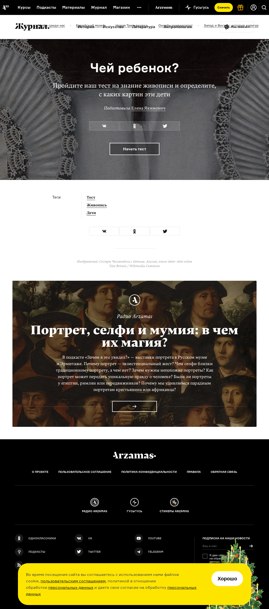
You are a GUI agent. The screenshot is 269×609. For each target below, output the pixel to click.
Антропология (178, 26)
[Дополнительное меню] (139, 7)
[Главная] (134, 455)
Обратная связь (224, 472)
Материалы (73, 7)
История (86, 26)
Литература (143, 26)
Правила (194, 472)
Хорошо (227, 578)
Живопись (97, 205)
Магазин (121, 7)
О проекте (40, 472)
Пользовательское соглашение (84, 472)
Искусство (113, 26)
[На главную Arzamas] (5, 7)
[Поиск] (264, 7)
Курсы (24, 7)
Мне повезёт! (240, 27)
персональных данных (70, 587)
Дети (91, 213)
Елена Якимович (148, 108)
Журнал (99, 7)
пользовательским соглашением (73, 580)
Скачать (223, 7)
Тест (91, 197)
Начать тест (134, 149)
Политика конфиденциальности (149, 472)
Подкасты (46, 7)
